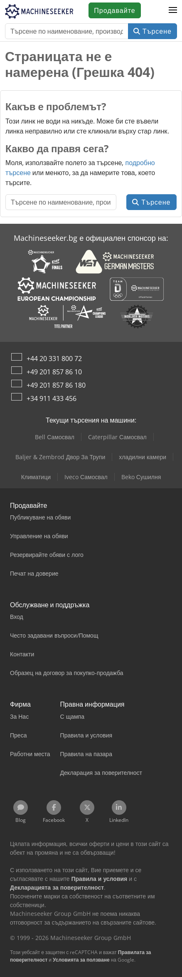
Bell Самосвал (54, 437)
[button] (173, 10)
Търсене (152, 31)
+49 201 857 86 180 (56, 385)
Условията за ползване (81, 959)
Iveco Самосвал (86, 477)
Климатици (36, 477)
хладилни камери (142, 457)
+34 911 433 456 (51, 398)
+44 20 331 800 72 (54, 358)
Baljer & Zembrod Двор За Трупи (60, 457)
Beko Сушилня (141, 477)
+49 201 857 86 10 (54, 371)
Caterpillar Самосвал (117, 437)
